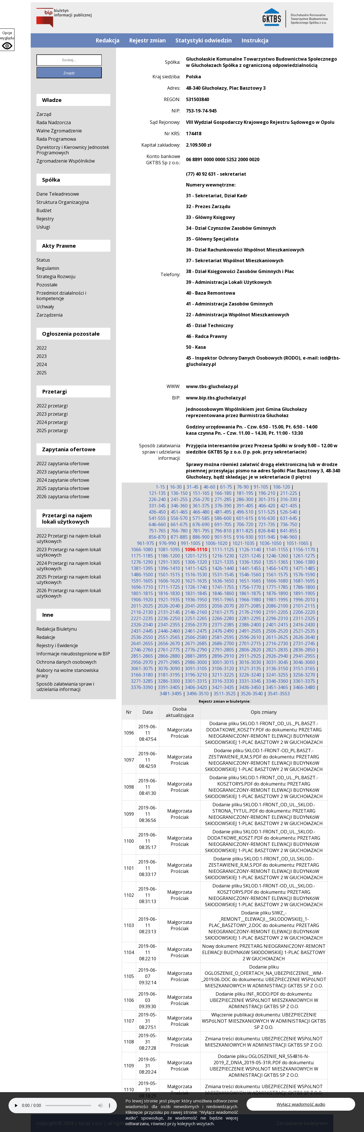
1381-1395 (142, 568)
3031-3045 (277, 662)
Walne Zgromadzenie (59, 131)
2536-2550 (142, 637)
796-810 (222, 531)
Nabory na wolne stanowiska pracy (67, 673)
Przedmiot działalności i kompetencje (61, 296)
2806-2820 (250, 650)
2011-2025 (142, 606)
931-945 (266, 537)
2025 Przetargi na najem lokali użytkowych (68, 579)
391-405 (244, 506)
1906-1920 (142, 599)
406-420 (266, 506)
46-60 (209, 487)
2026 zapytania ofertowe (62, 496)
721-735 (266, 524)
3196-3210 (196, 675)
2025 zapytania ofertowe (62, 488)
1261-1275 (304, 556)
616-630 (266, 518)
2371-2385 (223, 625)
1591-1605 (142, 581)
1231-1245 (250, 556)
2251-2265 (196, 618)
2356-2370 (196, 625)
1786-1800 (304, 587)
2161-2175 (223, 612)
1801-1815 (142, 593)
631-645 (288, 518)
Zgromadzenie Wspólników (65, 161)
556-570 (179, 518)
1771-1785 (277, 587)
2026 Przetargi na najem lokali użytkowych (68, 593)
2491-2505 (250, 631)
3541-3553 (279, 693)
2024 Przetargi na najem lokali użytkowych (68, 566)
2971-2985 (169, 662)
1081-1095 (169, 549)
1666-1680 (277, 581)
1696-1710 (142, 587)
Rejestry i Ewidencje (57, 645)
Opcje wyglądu (7, 35)
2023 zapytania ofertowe (62, 472)
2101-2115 (304, 606)
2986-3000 (196, 662)
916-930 (244, 537)
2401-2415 (277, 625)
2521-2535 (304, 631)
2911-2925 (250, 656)
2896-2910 (223, 656)
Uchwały (45, 306)
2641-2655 (142, 643)
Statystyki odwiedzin (203, 40)
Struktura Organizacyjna (62, 202)
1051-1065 (297, 543)
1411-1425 (196, 568)
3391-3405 (169, 687)
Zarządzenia (49, 315)
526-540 (288, 512)
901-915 (222, 537)
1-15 (160, 487)
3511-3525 (225, 693)
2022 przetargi (52, 406)
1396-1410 (169, 568)
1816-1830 (169, 593)
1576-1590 (304, 574)
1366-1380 (304, 562)
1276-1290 (142, 562)
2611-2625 (277, 637)
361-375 (201, 506)
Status (43, 260)
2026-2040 (169, 606)
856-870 (157, 537)
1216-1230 (223, 556)
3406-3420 (196, 687)
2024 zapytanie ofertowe (62, 480)
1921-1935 (169, 599)
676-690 (201, 524)
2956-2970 (142, 662)
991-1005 (190, 543)
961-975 (145, 543)
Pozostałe (46, 285)
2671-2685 (196, 643)
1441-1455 (250, 568)
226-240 (157, 499)
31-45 (192, 487)
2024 (41, 364)
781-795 (201, 531)
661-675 (179, 524)
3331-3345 (250, 681)
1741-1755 (223, 587)
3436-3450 (250, 687)
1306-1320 (196, 562)
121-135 (157, 493)
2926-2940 (277, 656)
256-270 (201, 499)
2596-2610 (250, 637)
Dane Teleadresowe (57, 194)
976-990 (167, 543)
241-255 (179, 499)
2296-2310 (277, 618)
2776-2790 (196, 650)
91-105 (261, 487)
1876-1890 (277, 593)
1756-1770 (250, 587)
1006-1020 (216, 543)
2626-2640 (304, 637)
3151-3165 (304, 668)
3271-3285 (142, 681)
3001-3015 (223, 662)
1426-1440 (223, 568)
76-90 (243, 487)
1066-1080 (142, 549)
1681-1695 (304, 581)
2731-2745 (304, 643)
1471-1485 (304, 568)
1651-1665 (250, 581)
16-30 (176, 487)
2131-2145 (169, 612)
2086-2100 (277, 606)
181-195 (244, 493)
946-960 (288, 537)
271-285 (222, 499)
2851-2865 (142, 656)
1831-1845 (196, 593)
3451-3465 (277, 687)
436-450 (157, 512)
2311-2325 (304, 618)
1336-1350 (250, 562)
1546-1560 (250, 574)
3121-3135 (250, 668)
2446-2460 (169, 631)
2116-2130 (142, 612)
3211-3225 (223, 675)
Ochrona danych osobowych (66, 662)
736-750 (288, 524)
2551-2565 (169, 637)
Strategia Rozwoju (55, 276)
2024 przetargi (52, 422)
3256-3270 (304, 675)
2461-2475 (196, 631)
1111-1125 (223, 549)
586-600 (222, 518)
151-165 (201, 493)
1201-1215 (196, 556)
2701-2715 (250, 643)
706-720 (244, 524)
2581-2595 (223, 637)
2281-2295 (250, 618)
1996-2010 (304, 599)
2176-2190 (250, 612)
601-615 (244, 518)
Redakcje (45, 637)
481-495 (222, 512)
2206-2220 (304, 612)
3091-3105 (196, 668)
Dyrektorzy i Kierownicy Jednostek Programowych (72, 150)
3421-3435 (223, 687)
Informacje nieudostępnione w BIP (73, 654)
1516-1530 (196, 574)
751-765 (157, 531)
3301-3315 (196, 681)
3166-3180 (142, 675)
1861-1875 (250, 593)
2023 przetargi (52, 414)
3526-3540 (252, 693)
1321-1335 (223, 562)
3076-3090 (169, 668)
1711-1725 (169, 587)
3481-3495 (171, 693)
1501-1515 (169, 574)
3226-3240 (250, 675)
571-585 (201, 518)
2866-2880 (169, 656)
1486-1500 (142, 574)
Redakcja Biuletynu (56, 629)
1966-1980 (250, 599)
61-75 (226, 487)
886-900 (201, 537)
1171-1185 (142, 556)
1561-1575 (277, 574)
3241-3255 (277, 675)
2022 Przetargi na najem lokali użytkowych (68, 538)
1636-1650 (223, 581)
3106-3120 (223, 668)
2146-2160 (196, 612)
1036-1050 (270, 543)
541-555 (157, 518)
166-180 (222, 493)
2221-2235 (142, 618)
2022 (41, 348)
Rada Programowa (56, 139)
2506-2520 (277, 631)
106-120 (281, 487)
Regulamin (47, 268)
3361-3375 (304, 681)
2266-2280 (223, 618)
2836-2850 (304, 650)
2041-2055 (196, 606)
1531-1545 (223, 574)
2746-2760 (142, 650)
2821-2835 (277, 650)
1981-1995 (277, 599)
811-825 (244, 531)
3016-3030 (250, 662)
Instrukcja (254, 40)
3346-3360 (277, 681)
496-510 (244, 512)
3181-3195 (169, 675)
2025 (41, 373)
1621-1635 (196, 581)
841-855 (288, 531)
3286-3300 (169, 681)
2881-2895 (196, 656)
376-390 (222, 506)
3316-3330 (223, 681)
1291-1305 (169, 562)
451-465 (179, 512)
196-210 (266, 493)
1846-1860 (223, 593)
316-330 (288, 499)
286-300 (244, 499)
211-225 (288, 493)
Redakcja (107, 40)
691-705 (222, 524)
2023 (41, 356)
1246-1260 (277, 556)
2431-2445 (142, 631)
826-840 (266, 531)
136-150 (179, 493)
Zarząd (43, 114)
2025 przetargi (52, 430)
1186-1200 (169, 556)
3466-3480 (304, 687)
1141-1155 (277, 549)
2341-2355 (169, 625)
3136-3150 (277, 668)
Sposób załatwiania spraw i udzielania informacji (65, 686)
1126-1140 (250, 549)
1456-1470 (277, 568)
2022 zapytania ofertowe (62, 463)
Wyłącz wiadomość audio (301, 1104)
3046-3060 (304, 662)
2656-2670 (169, 643)
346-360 (179, 506)
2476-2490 (223, 631)
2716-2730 (277, 643)
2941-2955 (304, 656)
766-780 (179, 531)
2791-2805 (223, 650)
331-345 (157, 506)
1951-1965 (223, 599)
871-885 (179, 537)
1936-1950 (196, 599)
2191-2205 (277, 612)
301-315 (266, 499)
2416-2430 (304, 625)
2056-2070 (223, 606)
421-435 (288, 506)
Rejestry (45, 219)
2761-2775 (169, 650)
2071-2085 (250, 606)
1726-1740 (196, 587)
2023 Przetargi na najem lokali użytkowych (68, 552)
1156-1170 (304, 549)
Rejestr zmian (147, 40)
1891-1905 (304, 593)
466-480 (201, 512)
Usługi (43, 227)
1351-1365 (277, 562)
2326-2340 (142, 625)
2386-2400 (250, 625)
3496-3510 (198, 693)
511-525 (266, 512)
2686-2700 (223, 643)
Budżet (43, 210)
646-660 (157, 524)
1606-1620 (169, 581)
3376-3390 (142, 687)
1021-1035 (243, 543)
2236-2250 (169, 618)
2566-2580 (196, 637)
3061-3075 (142, 668)
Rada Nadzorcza (53, 122)
